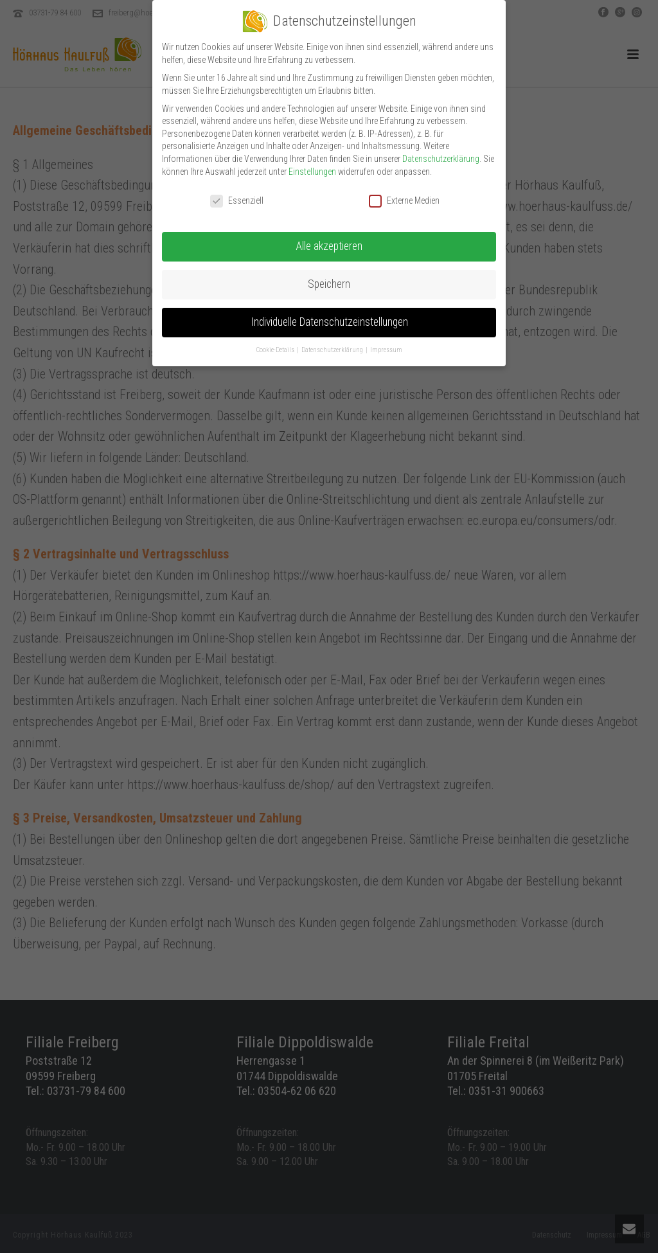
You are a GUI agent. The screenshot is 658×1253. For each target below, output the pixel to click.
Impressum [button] (386, 344)
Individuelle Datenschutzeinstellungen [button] (329, 316)
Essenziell (236, 195)
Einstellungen (312, 165)
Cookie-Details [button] (276, 344)
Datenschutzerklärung (440, 152)
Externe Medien (404, 195)
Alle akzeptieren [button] (329, 240)
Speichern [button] (329, 278)
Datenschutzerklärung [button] (332, 344)
